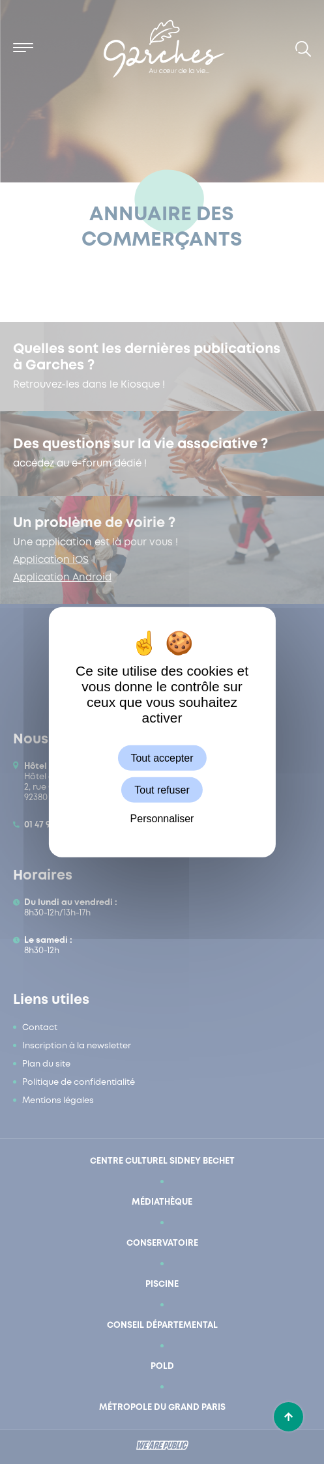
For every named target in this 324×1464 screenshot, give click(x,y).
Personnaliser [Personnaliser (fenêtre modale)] (162, 818)
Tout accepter (161, 757)
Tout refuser (161, 789)
